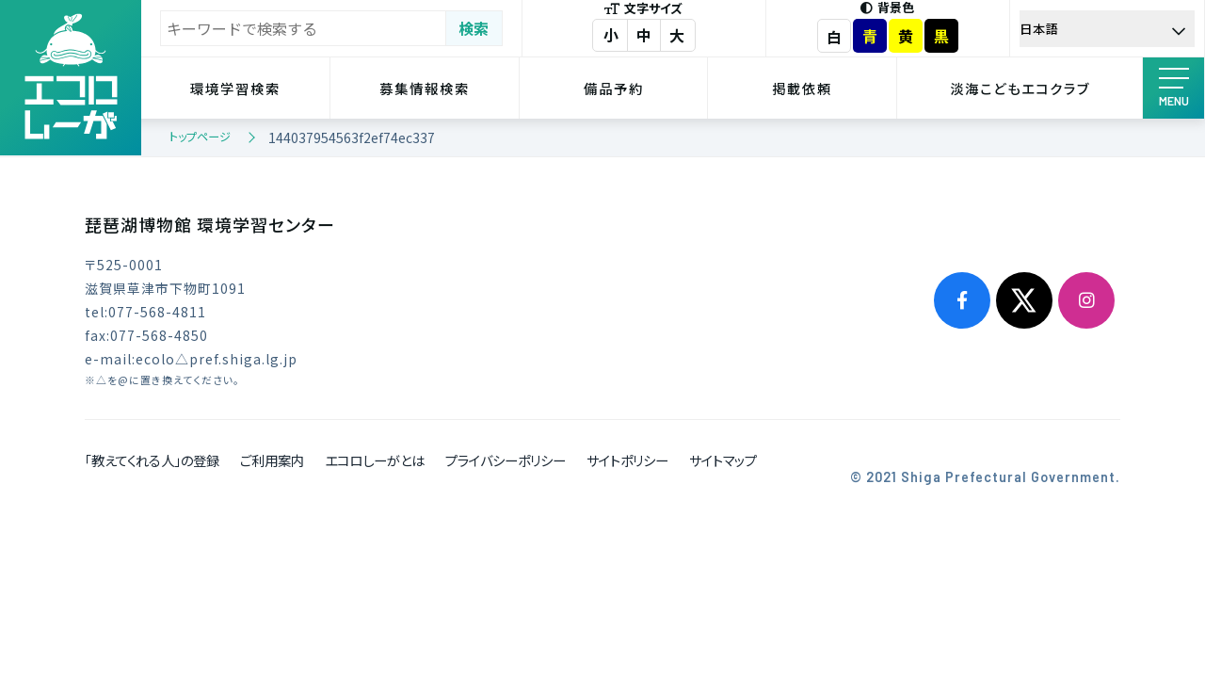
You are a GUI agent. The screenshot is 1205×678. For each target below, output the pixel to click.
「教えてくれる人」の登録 (152, 460)
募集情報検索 (424, 88)
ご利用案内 (272, 460)
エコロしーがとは (375, 460)
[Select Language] (1107, 28)
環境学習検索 (235, 88)
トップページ (200, 136)
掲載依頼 (802, 88)
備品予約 (614, 88)
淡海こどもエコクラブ (1020, 88)
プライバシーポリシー (505, 460)
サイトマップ (723, 460)
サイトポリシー (627, 460)
